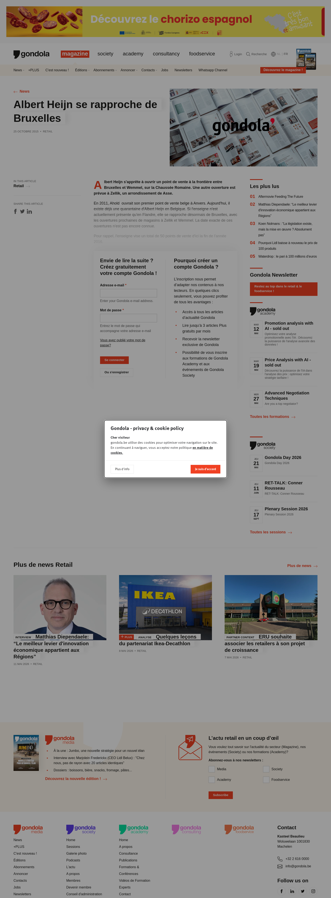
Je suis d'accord (205, 469)
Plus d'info (122, 469)
